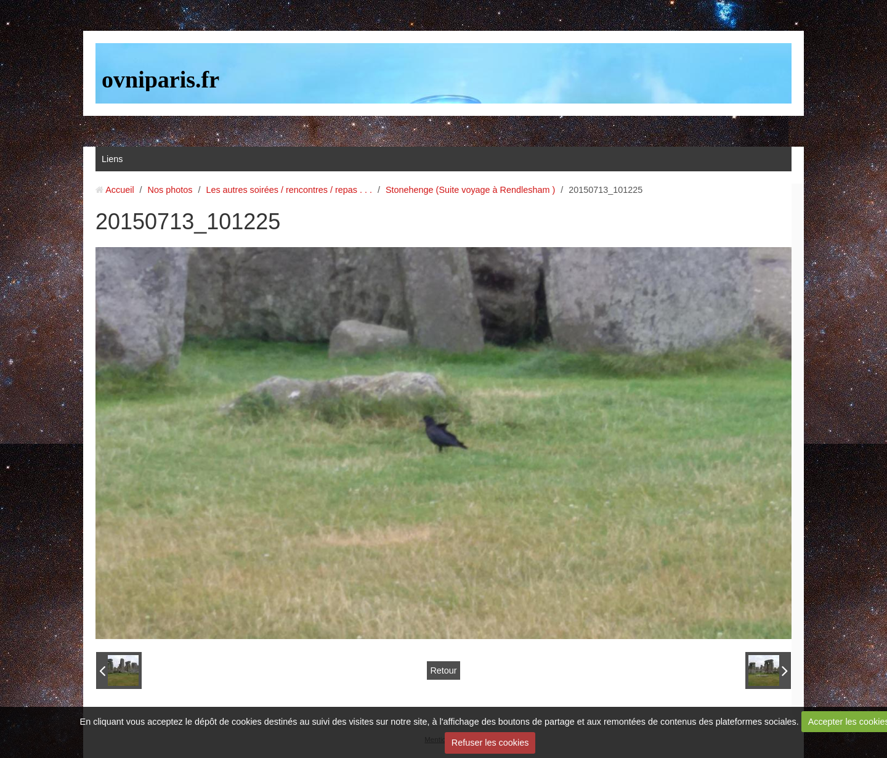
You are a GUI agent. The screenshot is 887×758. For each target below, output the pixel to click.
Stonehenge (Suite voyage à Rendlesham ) (470, 190)
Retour (443, 670)
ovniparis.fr (160, 79)
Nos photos (170, 190)
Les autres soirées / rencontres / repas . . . (289, 190)
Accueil (119, 190)
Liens (112, 159)
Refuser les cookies (490, 743)
